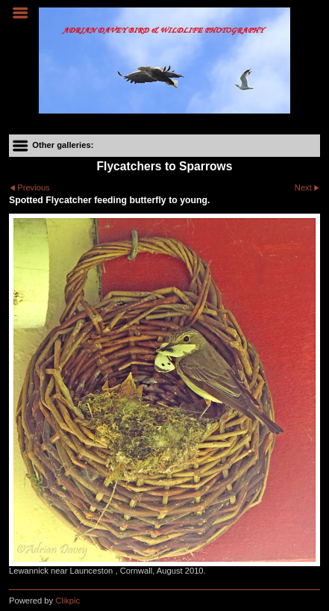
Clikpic (67, 600)
